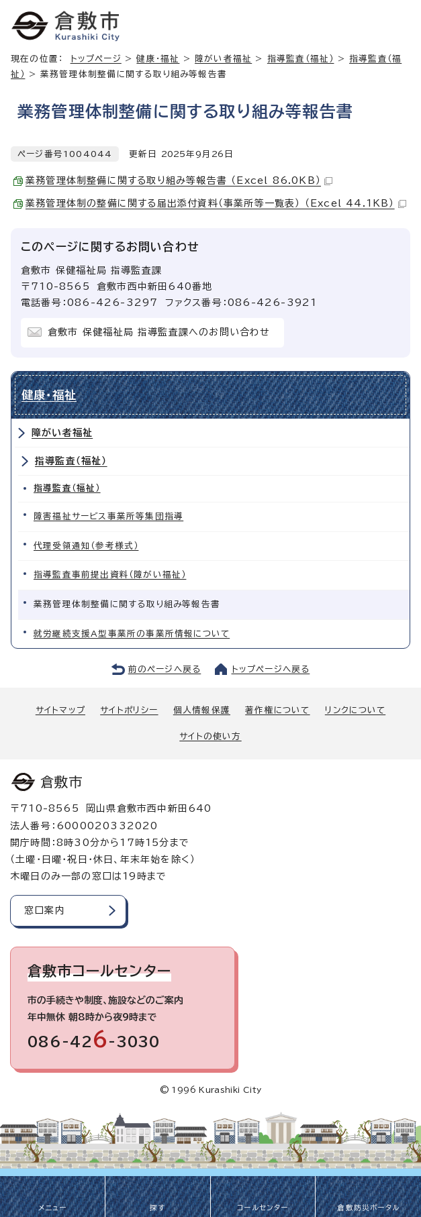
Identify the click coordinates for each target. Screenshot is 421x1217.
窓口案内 (44, 910)
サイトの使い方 (210, 736)
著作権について (277, 710)
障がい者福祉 (223, 58)
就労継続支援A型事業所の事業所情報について (132, 633)
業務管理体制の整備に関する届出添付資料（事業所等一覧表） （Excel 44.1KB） (216, 203)
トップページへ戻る (271, 669)
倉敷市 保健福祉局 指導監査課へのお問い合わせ (159, 332)
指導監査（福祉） (300, 58)
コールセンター (262, 1207)
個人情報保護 (201, 710)
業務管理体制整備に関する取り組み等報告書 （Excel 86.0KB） (179, 180)
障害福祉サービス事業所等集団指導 (108, 516)
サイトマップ (60, 710)
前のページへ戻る (164, 669)
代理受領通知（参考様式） (86, 545)
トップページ (96, 58)
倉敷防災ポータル (368, 1207)
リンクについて (355, 710)
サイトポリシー (129, 710)
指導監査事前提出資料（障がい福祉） (110, 574)
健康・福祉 (157, 58)
